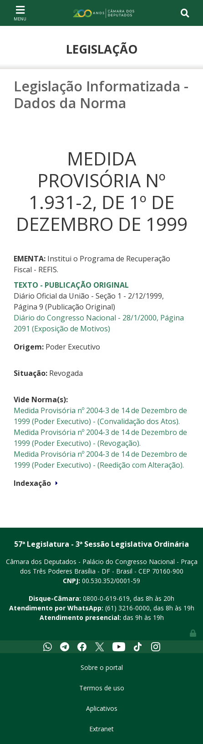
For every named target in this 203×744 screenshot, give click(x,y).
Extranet (101, 728)
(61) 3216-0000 (127, 608)
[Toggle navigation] (20, 13)
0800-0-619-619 (106, 598)
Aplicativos (101, 708)
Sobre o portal (102, 667)
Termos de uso (101, 688)
